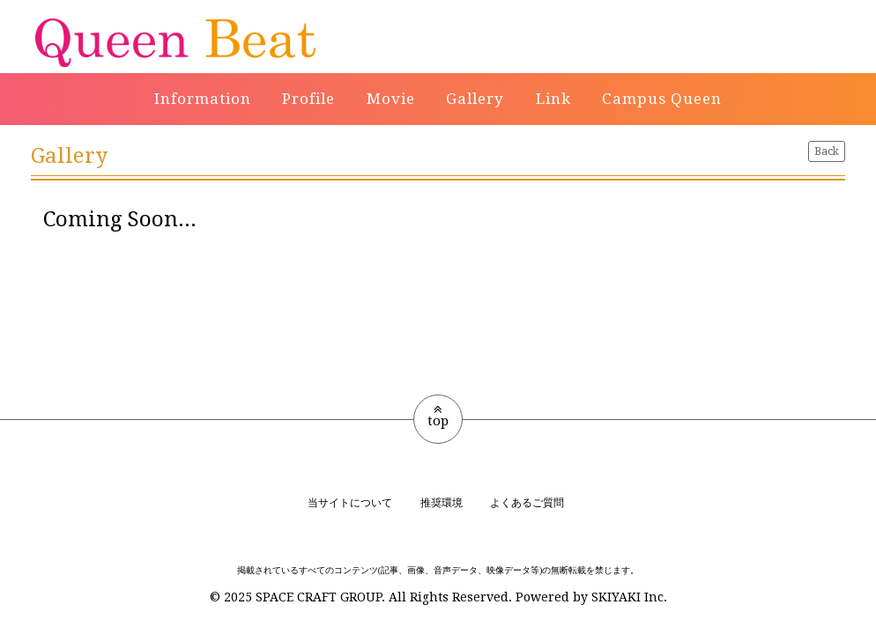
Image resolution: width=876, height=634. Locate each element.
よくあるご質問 (527, 503)
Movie (391, 98)
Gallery (475, 98)
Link (553, 98)
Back (826, 151)
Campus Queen (662, 98)
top (438, 415)
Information (202, 98)
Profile (308, 98)
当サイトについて (350, 503)
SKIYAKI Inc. (629, 597)
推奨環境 (441, 503)
